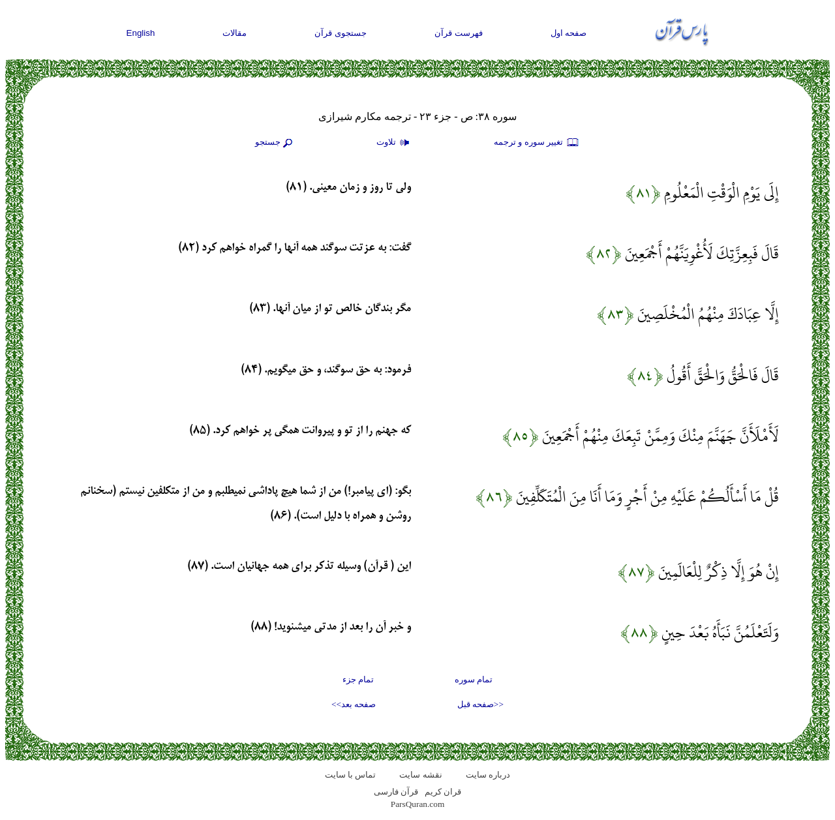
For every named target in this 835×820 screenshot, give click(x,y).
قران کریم (443, 792)
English (141, 33)
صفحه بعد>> (353, 704)
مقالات (234, 33)
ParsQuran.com (418, 804)
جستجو (275, 142)
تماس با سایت (350, 775)
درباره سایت (488, 775)
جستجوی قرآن (340, 33)
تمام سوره (474, 679)
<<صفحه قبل (480, 704)
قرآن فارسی (396, 792)
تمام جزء (358, 679)
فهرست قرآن (458, 33)
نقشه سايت (420, 775)
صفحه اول (569, 33)
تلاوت (394, 142)
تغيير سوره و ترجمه (537, 142)
